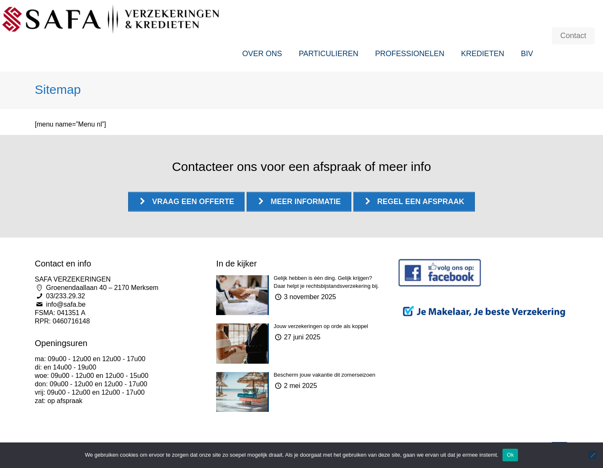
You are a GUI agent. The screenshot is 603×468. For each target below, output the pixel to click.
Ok (510, 455)
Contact (573, 35)
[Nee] (592, 455)
